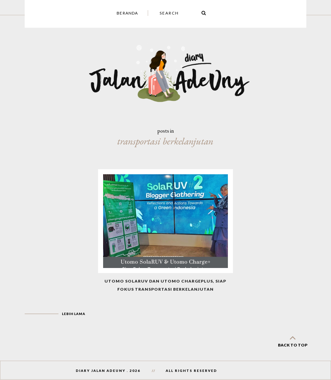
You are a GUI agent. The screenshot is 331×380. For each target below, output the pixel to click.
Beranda (127, 13)
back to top (292, 340)
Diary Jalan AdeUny (100, 370)
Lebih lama (73, 314)
